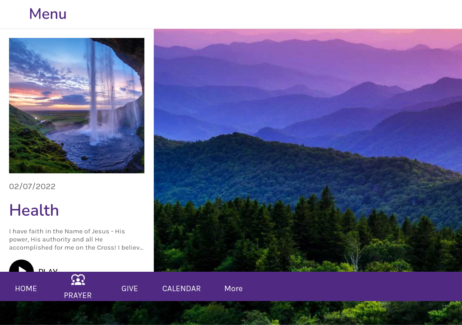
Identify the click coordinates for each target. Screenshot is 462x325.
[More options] (233, 286)
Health (34, 211)
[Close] (14, 14)
